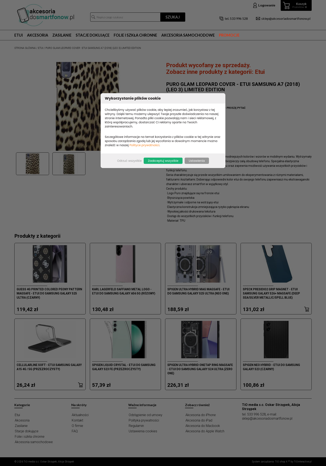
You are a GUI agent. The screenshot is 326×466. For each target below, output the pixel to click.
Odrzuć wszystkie (129, 161)
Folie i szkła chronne (135, 35)
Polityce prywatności (144, 145)
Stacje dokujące (93, 35)
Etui (18, 35)
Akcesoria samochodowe (188, 35)
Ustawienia (197, 161)
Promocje (229, 35)
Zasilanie (62, 35)
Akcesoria (37, 35)
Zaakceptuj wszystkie (163, 161)
